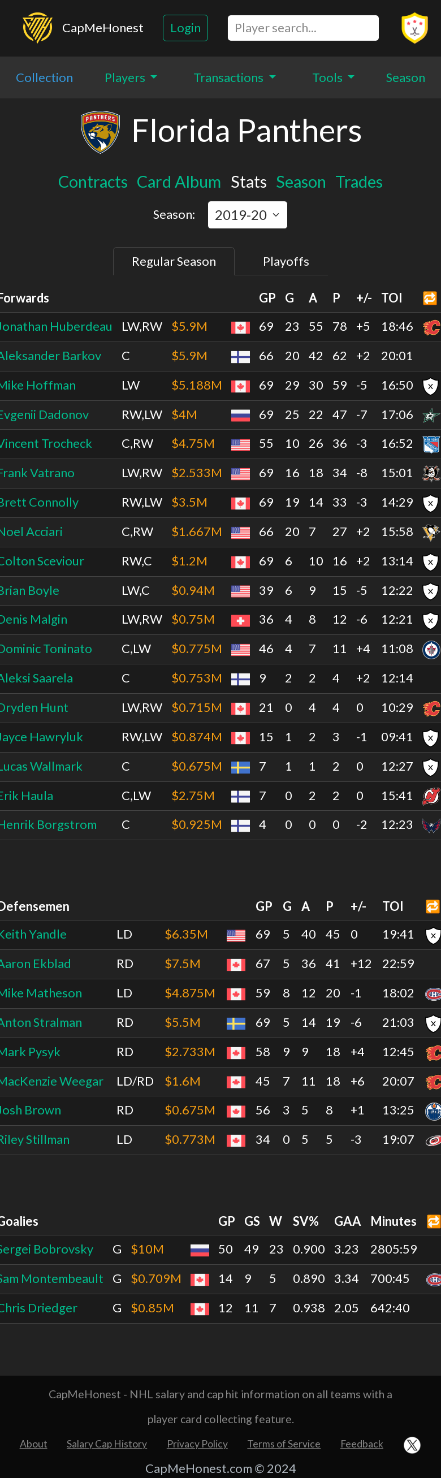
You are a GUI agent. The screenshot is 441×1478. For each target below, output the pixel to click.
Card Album (179, 181)
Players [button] (126, 77)
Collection (44, 77)
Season (405, 77)
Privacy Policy (197, 1444)
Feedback (361, 1444)
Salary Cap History (107, 1444)
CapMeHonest (103, 27)
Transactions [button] (229, 77)
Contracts (93, 181)
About (33, 1444)
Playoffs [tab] (286, 261)
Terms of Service (284, 1444)
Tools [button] (328, 77)
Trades (359, 181)
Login (185, 27)
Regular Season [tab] (174, 261)
